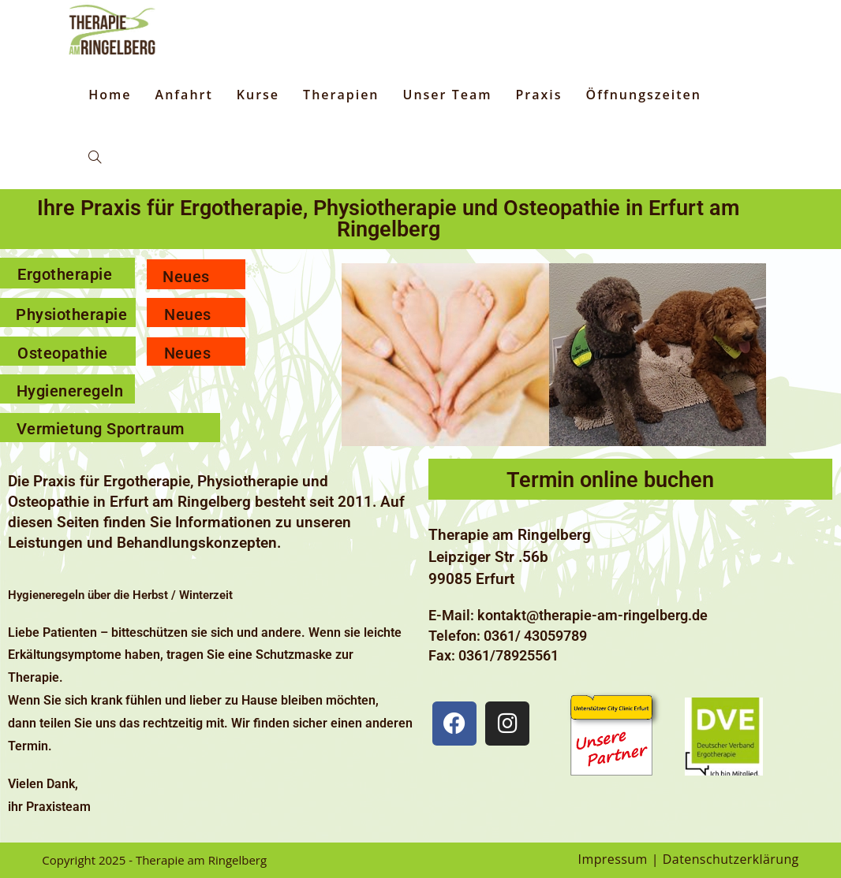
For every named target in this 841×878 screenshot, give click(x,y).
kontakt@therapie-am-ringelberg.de (592, 615)
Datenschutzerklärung (731, 859)
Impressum (613, 859)
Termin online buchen (610, 480)
